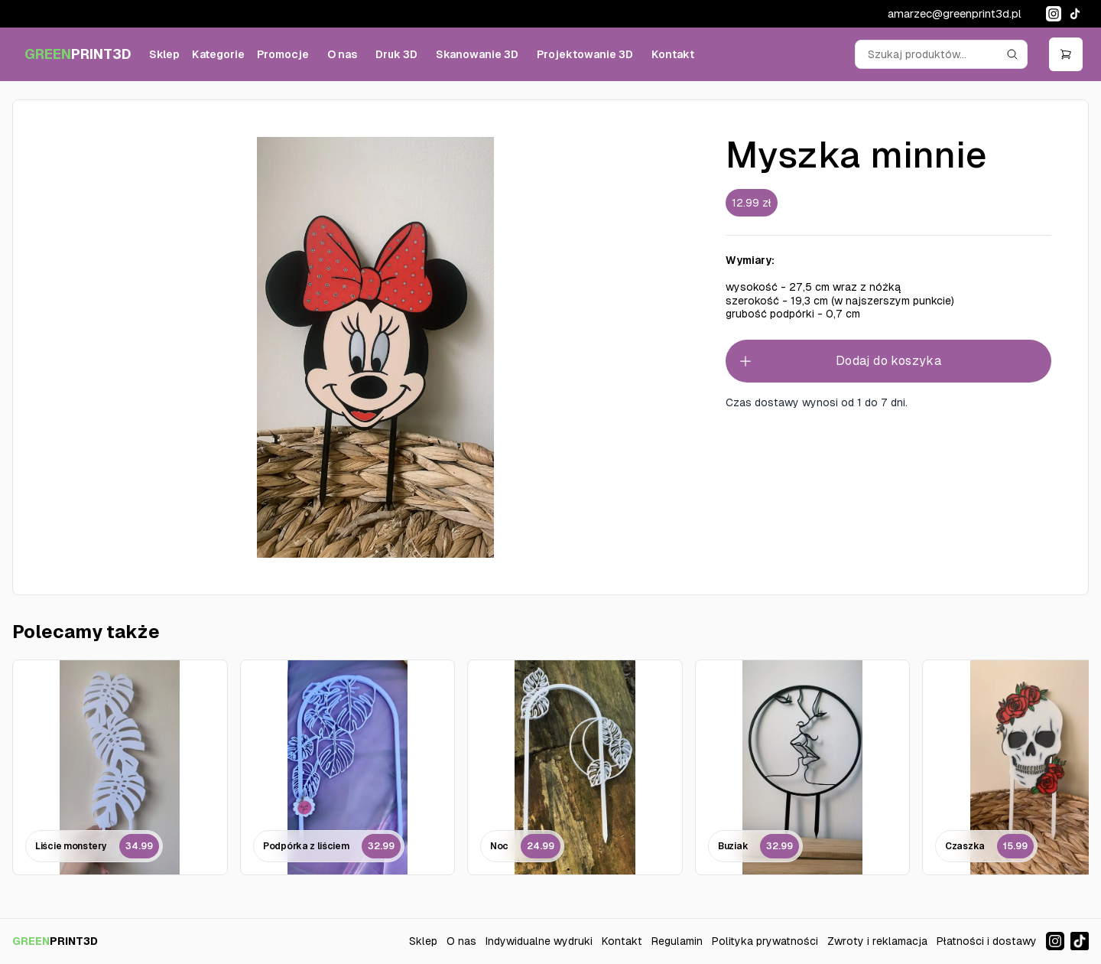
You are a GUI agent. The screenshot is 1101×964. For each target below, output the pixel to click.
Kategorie (218, 54)
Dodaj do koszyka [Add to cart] (839, 361)
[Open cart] (1066, 54)
